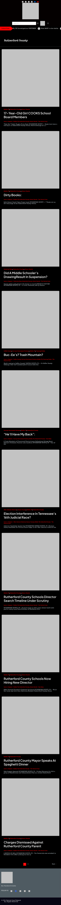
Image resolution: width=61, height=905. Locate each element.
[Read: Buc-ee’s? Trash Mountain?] (30, 319)
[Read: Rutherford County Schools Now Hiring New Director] (30, 643)
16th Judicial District (10, 509)
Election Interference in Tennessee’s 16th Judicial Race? (30, 515)
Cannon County (22, 509)
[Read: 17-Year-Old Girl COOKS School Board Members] (30, 78)
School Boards (26, 109)
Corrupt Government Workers (20, 351)
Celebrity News (8, 269)
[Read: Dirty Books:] (30, 159)
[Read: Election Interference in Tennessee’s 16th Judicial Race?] (30, 478)
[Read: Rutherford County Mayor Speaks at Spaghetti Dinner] (30, 725)
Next (54, 864)
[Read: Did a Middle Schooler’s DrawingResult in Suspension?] (30, 237)
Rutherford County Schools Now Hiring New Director (27, 680)
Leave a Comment (8, 121)
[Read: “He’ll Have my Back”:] (30, 399)
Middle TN (6, 109)
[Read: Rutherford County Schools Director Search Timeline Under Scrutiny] (30, 561)
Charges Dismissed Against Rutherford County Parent (23, 844)
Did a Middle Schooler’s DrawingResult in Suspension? (25, 275)
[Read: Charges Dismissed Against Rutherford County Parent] (30, 807)
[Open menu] (48, 23)
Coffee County (8, 351)
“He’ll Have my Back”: (20, 434)
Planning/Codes (40, 351)
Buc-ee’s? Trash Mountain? (23, 355)
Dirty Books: (13, 195)
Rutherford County (15, 109)
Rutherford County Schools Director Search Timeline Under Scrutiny (30, 598)
